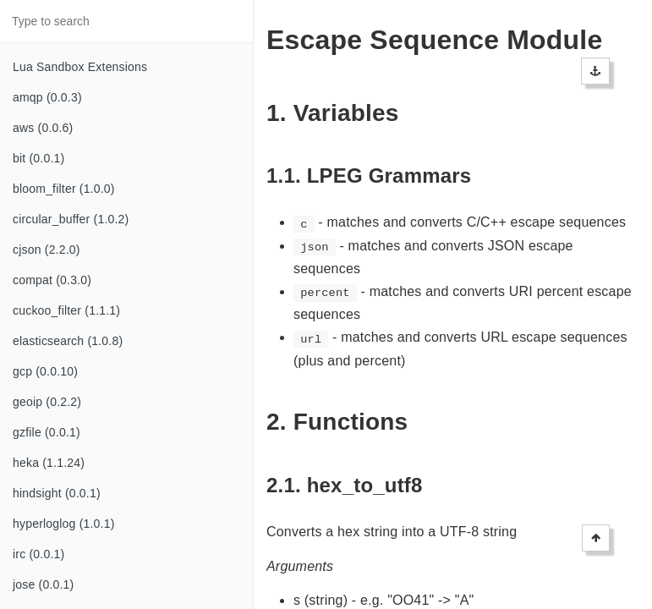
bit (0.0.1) (38, 158)
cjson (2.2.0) (46, 249)
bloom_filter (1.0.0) (64, 188)
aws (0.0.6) (43, 127)
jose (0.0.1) (43, 584)
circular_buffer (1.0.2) (71, 219)
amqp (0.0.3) (47, 97)
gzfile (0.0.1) (46, 432)
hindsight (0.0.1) (57, 493)
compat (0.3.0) (52, 280)
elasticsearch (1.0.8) (68, 341)
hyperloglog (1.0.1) (64, 523)
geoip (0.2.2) (47, 402)
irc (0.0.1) (38, 554)
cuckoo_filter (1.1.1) (66, 310)
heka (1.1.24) (49, 462)
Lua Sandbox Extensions (80, 67)
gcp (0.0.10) (45, 371)
